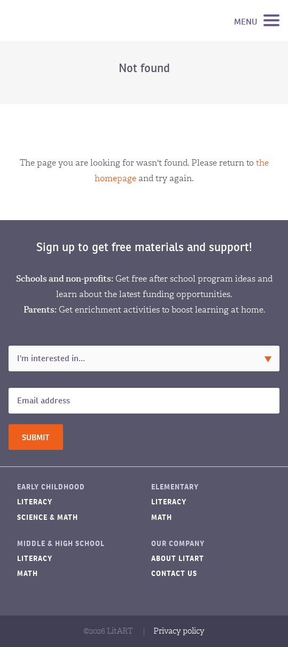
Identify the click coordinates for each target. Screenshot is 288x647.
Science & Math (47, 517)
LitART (61, 20)
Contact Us (174, 573)
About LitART (177, 558)
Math (161, 517)
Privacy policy (179, 631)
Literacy (34, 501)
